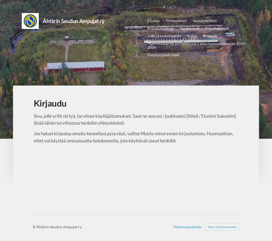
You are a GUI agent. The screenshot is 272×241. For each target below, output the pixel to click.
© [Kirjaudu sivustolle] (34, 227)
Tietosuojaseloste (187, 227)
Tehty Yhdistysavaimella (222, 227)
